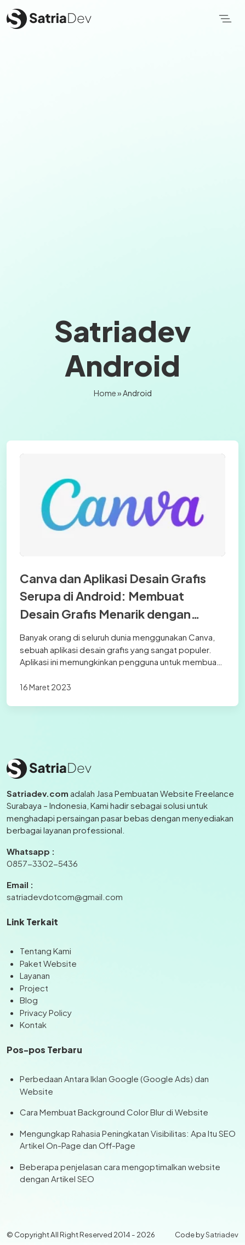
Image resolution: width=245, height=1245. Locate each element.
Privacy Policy (46, 1012)
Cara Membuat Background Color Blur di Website (114, 1112)
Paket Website (48, 963)
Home (105, 393)
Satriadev (222, 1234)
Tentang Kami (45, 951)
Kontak (33, 1024)
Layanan (35, 975)
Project (34, 988)
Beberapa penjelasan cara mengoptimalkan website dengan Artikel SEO (120, 1172)
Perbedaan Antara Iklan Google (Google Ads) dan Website (114, 1084)
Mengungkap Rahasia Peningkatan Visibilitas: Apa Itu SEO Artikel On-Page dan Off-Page (128, 1139)
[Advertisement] (122, 165)
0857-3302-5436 (42, 863)
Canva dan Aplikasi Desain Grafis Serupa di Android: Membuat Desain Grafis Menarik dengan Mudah (113, 597)
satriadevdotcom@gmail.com (65, 896)
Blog (29, 1000)
